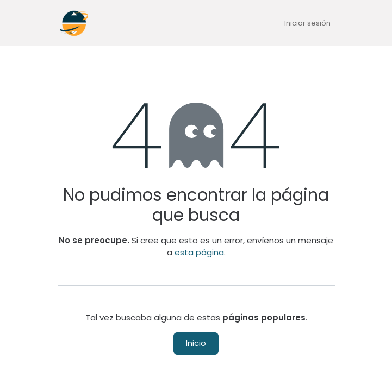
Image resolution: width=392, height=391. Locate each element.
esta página (199, 252)
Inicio (196, 343)
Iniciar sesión (307, 23)
